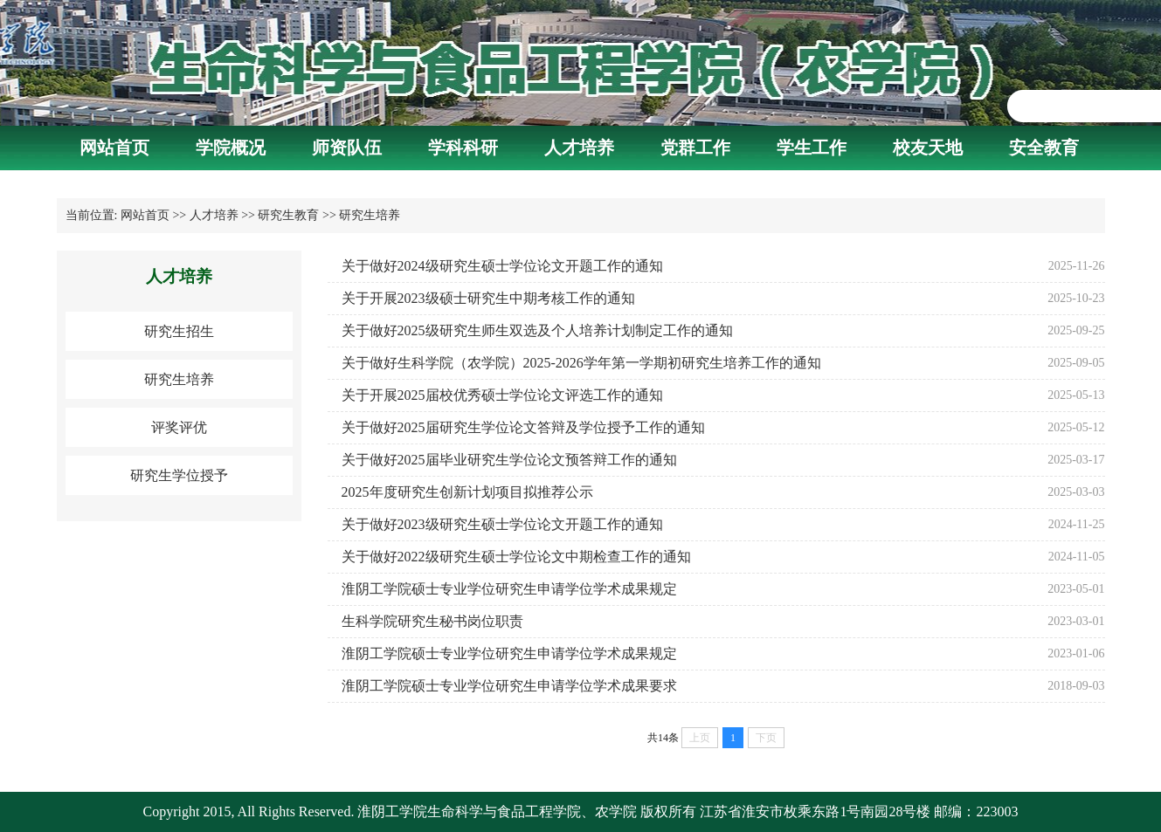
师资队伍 (347, 147)
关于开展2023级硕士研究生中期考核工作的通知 (488, 298)
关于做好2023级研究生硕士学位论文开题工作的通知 (502, 524)
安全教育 (1044, 147)
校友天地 (928, 147)
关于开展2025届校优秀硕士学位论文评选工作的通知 (502, 395)
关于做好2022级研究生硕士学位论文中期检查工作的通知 (516, 556)
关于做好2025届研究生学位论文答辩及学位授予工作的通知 (523, 427)
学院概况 (231, 147)
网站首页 (114, 147)
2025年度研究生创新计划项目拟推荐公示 (467, 492)
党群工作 (695, 147)
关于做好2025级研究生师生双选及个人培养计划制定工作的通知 (537, 330)
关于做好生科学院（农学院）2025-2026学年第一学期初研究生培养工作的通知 (581, 362)
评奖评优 (179, 427)
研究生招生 (179, 331)
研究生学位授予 (179, 475)
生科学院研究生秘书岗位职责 (432, 621)
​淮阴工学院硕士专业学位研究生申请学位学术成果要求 (509, 685)
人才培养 (579, 147)
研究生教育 (288, 215)
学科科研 (463, 147)
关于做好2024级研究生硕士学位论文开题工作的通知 (502, 265)
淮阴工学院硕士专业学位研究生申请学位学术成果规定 (509, 588)
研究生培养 (369, 215)
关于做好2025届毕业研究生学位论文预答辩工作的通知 (509, 459)
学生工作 (812, 147)
